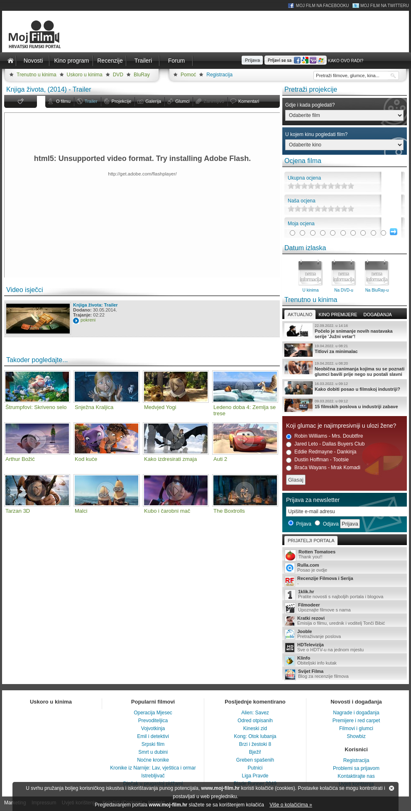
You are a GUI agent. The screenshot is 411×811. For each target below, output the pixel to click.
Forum (176, 60)
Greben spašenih (255, 760)
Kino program (71, 60)
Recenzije (109, 60)
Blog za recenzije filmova (344, 674)
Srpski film (153, 744)
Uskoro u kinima (85, 75)
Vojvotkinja (153, 728)
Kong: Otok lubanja (255, 736)
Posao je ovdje (344, 568)
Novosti (33, 60)
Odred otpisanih (255, 720)
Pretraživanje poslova (344, 634)
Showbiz (356, 736)
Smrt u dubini (153, 752)
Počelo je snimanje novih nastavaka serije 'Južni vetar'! (344, 331)
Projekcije (122, 101)
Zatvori (391, 788)
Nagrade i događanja (356, 713)
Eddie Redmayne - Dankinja (321, 452)
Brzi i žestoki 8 (255, 744)
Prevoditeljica (153, 720)
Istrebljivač (153, 776)
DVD (118, 75)
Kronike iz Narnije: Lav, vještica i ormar (153, 768)
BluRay (142, 75)
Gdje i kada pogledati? (310, 105)
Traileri (143, 60)
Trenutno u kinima (36, 75)
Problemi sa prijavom (356, 768)
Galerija (153, 101)
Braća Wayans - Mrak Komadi (323, 468)
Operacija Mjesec (153, 713)
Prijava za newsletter (313, 500)
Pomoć (188, 75)
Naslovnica (10, 60)
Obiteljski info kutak (344, 660)
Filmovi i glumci (356, 728)
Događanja (377, 314)
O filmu (63, 101)
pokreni (88, 319)
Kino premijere (337, 314)
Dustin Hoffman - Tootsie (317, 460)
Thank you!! (344, 554)
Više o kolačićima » (290, 805)
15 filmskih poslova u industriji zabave (344, 405)
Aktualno (300, 314)
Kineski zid (255, 728)
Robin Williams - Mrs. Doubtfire (324, 436)
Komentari (248, 101)
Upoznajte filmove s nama (344, 608)
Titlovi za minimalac (344, 350)
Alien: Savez (255, 713)
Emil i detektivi (153, 736)
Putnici (254, 768)
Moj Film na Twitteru (384, 5)
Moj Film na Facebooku (322, 5)
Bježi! (255, 752)
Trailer (91, 101)
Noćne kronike (153, 760)
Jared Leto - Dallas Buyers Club (325, 444)
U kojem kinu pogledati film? (316, 134)
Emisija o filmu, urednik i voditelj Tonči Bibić (344, 621)
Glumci (182, 101)
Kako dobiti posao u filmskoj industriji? (344, 388)
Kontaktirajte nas (356, 776)
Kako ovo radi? (345, 60)
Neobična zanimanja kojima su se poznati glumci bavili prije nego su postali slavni (344, 369)
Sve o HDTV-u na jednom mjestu (344, 647)
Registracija (219, 75)
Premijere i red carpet (356, 720)
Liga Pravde (255, 776)
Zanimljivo (213, 101)
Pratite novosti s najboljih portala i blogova (344, 594)
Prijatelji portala (311, 540)
